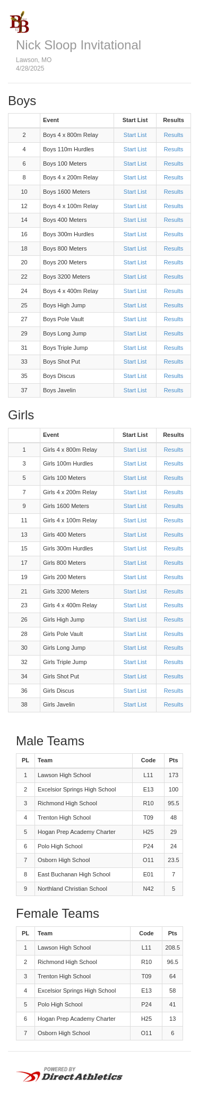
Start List (135, 135)
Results (174, 135)
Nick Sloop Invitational (78, 45)
